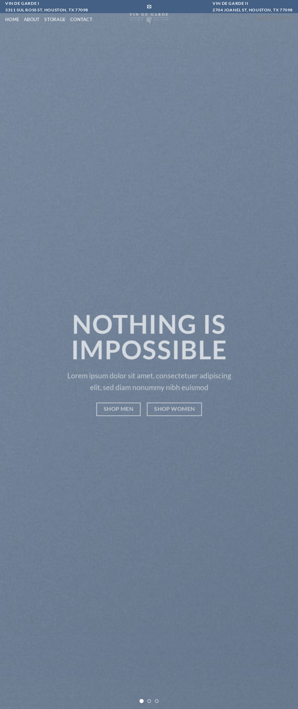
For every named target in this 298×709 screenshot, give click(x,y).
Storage (54, 19)
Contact (81, 19)
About (31, 19)
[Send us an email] (149, 6)
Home (12, 19)
